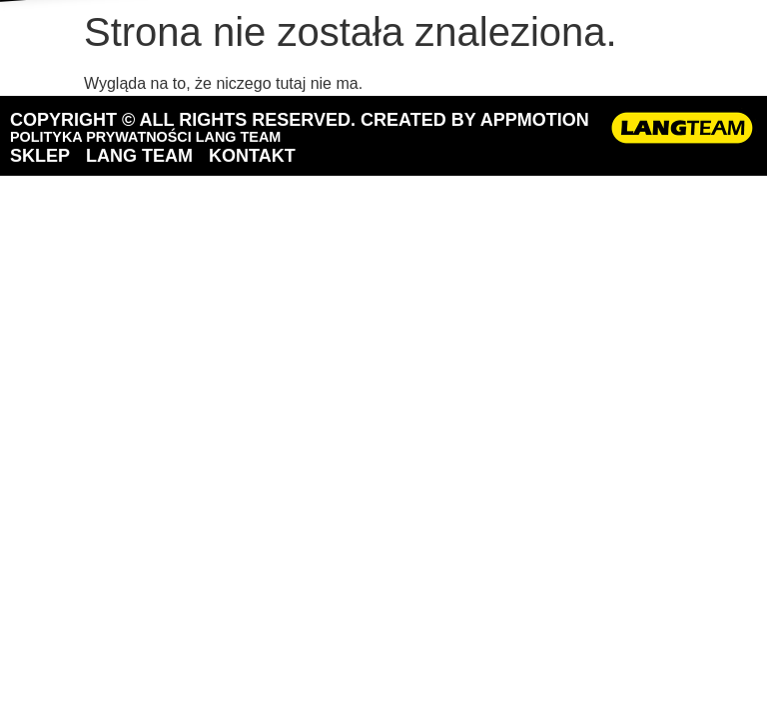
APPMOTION (534, 120)
